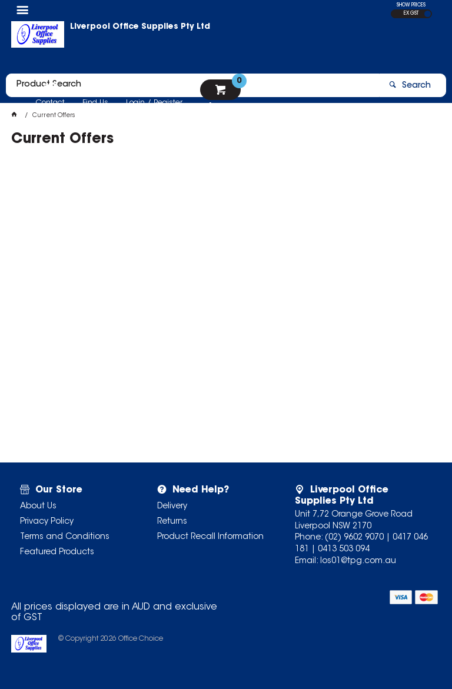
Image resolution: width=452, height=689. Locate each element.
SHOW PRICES (411, 5)
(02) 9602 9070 (354, 538)
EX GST (411, 13)
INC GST (427, 14)
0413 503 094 (344, 549)
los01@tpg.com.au (358, 561)
